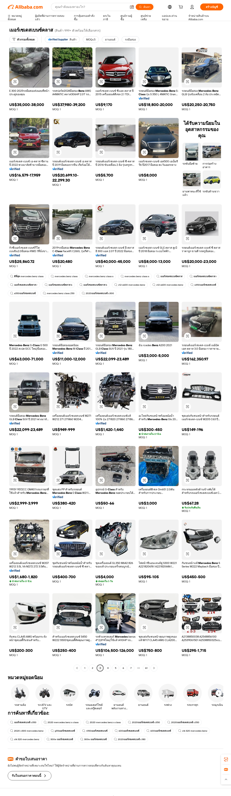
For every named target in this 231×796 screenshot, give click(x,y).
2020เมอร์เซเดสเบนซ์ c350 (144, 722)
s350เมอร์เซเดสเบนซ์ (203, 284)
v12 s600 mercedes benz (129, 284)
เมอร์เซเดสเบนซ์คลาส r (203, 276)
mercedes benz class (64, 276)
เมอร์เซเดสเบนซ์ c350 (23, 722)
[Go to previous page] (77, 668)
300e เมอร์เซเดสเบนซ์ (60, 739)
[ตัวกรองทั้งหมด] (23, 39)
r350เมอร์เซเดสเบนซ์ (94, 730)
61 (146, 668)
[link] (226, 759)
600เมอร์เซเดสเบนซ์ (127, 730)
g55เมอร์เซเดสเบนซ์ (63, 730)
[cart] (181, 7)
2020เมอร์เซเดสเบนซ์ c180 (130, 739)
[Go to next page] (154, 668)
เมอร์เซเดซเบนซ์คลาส (169, 276)
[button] (132, 7)
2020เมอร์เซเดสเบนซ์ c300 (98, 293)
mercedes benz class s (99, 276)
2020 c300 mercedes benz (27, 730)
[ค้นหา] (144, 7)
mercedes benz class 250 (58, 293)
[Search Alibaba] (90, 7)
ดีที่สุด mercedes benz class (27, 276)
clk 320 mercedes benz (192, 730)
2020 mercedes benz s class (61, 722)
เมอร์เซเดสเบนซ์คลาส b (58, 284)
